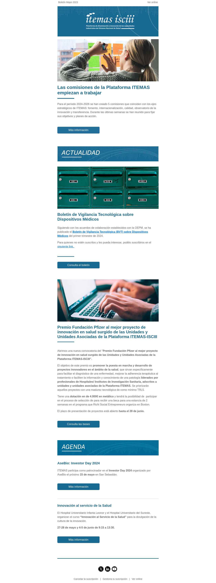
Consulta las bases (78, 424)
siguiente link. (65, 246)
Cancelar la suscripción (86, 579)
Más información (78, 130)
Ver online (152, 2)
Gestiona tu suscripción (115, 579)
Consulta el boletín (78, 265)
